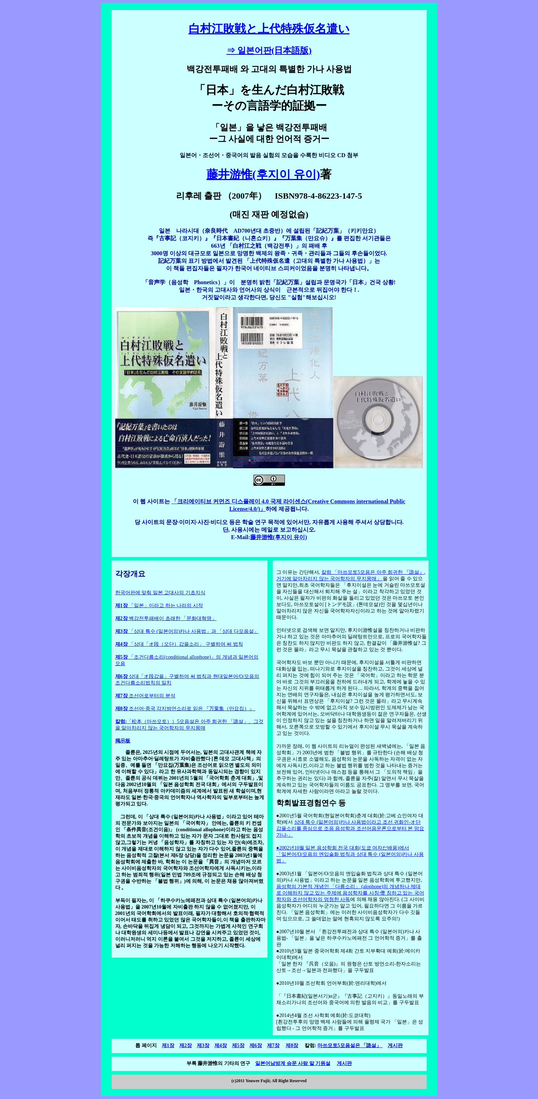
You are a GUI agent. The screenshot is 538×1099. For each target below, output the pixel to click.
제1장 (168, 1045)
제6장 (255, 1045)
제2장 (185, 1045)
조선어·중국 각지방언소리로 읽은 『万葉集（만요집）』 (185, 708)
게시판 (395, 1045)
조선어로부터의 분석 (145, 695)
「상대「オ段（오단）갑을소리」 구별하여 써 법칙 (179, 644)
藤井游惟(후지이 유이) (263, 174)
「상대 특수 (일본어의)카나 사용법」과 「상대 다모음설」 (187, 631)
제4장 (220, 1045)
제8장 (292, 1045)
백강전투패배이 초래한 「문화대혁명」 (166, 618)
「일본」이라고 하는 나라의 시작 (159, 605)
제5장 (238, 1045)
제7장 (273, 1045)
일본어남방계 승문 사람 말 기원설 (292, 1063)
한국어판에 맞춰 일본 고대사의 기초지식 (160, 592)
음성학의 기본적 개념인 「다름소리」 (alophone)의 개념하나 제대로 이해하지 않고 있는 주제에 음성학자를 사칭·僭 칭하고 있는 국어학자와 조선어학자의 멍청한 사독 (350, 893)
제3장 (203, 1045)
